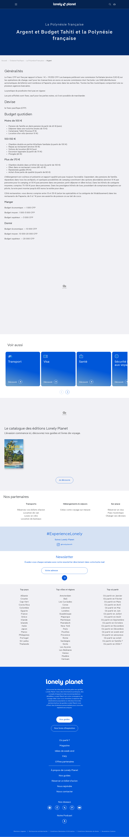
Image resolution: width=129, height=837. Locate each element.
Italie (24, 626)
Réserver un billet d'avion (65, 781)
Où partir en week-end (112, 632)
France (24, 614)
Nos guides (64, 720)
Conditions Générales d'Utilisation (62, 831)
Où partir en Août (112, 617)
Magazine (64, 746)
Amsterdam (65, 596)
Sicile (65, 644)
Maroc (24, 632)
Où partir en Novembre (112, 626)
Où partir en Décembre (113, 629)
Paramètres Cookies (109, 831)
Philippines (24, 635)
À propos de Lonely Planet (64, 770)
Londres (65, 611)
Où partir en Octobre (112, 623)
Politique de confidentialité (38, 831)
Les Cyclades (65, 602)
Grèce (24, 617)
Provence (65, 635)
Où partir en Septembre (112, 620)
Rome (65, 638)
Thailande (24, 644)
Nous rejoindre (64, 786)
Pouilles (65, 632)
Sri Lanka (24, 641)
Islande (24, 623)
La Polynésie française (64, 24)
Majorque (65, 617)
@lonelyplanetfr (64, 544)
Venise (65, 653)
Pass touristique (116, 513)
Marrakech (65, 623)
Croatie (24, 599)
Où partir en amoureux (112, 635)
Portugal (24, 638)
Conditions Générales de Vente (88, 831)
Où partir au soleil (112, 638)
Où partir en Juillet (113, 614)
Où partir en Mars (112, 602)
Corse (65, 605)
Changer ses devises (116, 516)
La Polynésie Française (35, 61)
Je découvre (64, 480)
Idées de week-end (64, 751)
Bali (65, 599)
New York (65, 626)
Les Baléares (65, 650)
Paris (65, 629)
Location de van (31, 513)
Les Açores (65, 647)
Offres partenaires (64, 762)
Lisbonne (65, 608)
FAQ (64, 756)
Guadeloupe (65, 614)
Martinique (65, 620)
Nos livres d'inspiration (64, 728)
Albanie (24, 596)
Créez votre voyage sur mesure (75, 510)
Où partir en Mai (112, 608)
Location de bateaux (31, 519)
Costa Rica (24, 605)
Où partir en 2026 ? (112, 644)
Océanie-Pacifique (17, 61)
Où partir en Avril (112, 605)
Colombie (24, 608)
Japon (24, 629)
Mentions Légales (20, 831)
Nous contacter (64, 792)
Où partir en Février (112, 599)
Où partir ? (64, 740)
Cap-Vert (24, 602)
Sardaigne (65, 641)
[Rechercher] (110, 4)
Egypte (24, 611)
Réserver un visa (116, 510)
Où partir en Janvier (112, 596)
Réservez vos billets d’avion (31, 510)
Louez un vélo (31, 516)
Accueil (4, 61)
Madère (65, 656)
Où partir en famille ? (112, 641)
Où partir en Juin (113, 611)
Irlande (24, 620)
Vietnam (65, 659)
